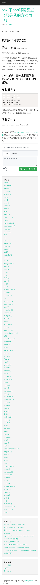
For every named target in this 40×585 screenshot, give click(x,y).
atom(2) (6, 388)
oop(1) (6, 200)
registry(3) (7, 489)
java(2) (6, 220)
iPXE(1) (6, 278)
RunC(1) (6, 408)
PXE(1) (6, 272)
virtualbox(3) (8, 310)
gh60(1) (6, 281)
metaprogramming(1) (11, 449)
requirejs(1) (8, 229)
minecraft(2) (8, 379)
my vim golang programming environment (19, 536)
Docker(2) (7, 376)
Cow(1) (6, 359)
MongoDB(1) (8, 391)
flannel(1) (7, 405)
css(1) (6, 240)
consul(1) (7, 469)
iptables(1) (7, 191)
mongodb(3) (8, 472)
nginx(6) (7, 428)
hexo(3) (6, 425)
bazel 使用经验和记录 (11, 542)
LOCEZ (6, 568)
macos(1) (7, 356)
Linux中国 (7, 565)
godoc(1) (7, 498)
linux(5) (6, 353)
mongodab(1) (9, 263)
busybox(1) (8, 475)
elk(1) (6, 197)
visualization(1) (9, 223)
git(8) (5, 211)
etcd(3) (6, 327)
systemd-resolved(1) (11, 333)
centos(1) (7, 246)
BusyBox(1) (8, 452)
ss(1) (5, 237)
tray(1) (6, 321)
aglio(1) (6, 440)
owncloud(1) (8, 304)
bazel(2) (6, 411)
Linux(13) (7, 483)
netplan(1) (7, 495)
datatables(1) (8, 504)
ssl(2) (5, 463)
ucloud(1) (7, 368)
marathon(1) (8, 301)
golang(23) (8, 365)
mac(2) (6, 318)
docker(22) (7, 243)
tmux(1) (6, 209)
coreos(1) (7, 478)
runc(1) (6, 394)
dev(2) (6, 414)
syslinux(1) (7, 437)
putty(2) (6, 266)
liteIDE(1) (7, 446)
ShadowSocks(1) (9, 486)
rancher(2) (7, 342)
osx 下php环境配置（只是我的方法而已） (18, 15)
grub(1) (6, 252)
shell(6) (6, 512)
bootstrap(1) (8, 397)
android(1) (7, 423)
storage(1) (7, 385)
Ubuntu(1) (7, 292)
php (10, 24)
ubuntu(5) (7, 431)
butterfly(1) (8, 255)
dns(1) (6, 235)
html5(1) (7, 345)
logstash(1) (8, 295)
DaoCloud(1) (8, 217)
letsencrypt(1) (9, 466)
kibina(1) (7, 420)
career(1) (7, 434)
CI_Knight (7, 571)
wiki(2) (6, 183)
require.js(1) (8, 324)
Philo (4, 2)
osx (7, 24)
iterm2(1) (7, 402)
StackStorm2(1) (9, 507)
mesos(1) (7, 206)
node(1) (6, 188)
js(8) (5, 336)
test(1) (6, 347)
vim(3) (6, 382)
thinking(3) (7, 185)
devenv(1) (7, 194)
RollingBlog (28, 581)
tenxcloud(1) (8, 509)
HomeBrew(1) (9, 399)
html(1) (6, 203)
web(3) (6, 258)
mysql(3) (7, 249)
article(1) (7, 373)
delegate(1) (8, 316)
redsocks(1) (8, 371)
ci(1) (5, 275)
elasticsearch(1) (9, 226)
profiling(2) (8, 417)
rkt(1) (5, 460)
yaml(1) (6, 362)
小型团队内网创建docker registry (15, 544)
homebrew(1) (8, 350)
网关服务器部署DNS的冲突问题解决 (16, 547)
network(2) (7, 232)
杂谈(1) (6, 454)
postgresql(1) (8, 330)
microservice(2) (9, 290)
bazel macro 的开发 (11, 539)
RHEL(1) (6, 269)
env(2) (6, 284)
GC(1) (6, 480)
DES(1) (6, 287)
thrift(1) (6, 457)
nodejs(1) (7, 214)
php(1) (6, 261)
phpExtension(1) (9, 339)
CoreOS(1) (7, 492)
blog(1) (6, 443)
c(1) (5, 298)
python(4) (7, 313)
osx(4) (6, 501)
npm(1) (6, 307)
